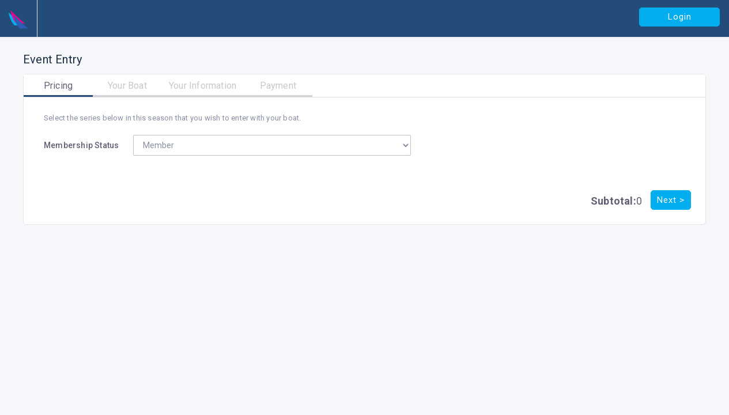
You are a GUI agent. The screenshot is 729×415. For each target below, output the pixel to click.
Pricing (58, 85)
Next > (671, 200)
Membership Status (81, 145)
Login (680, 17)
